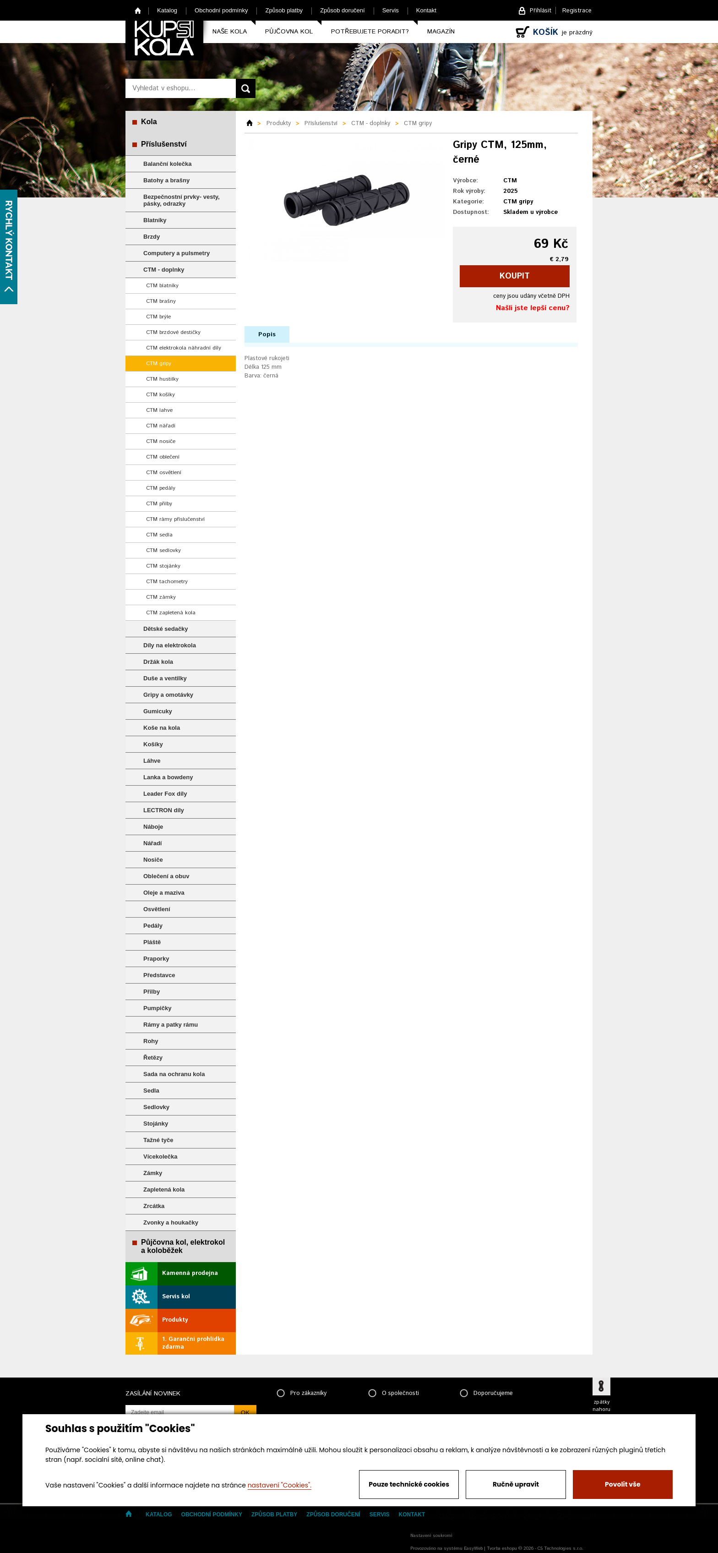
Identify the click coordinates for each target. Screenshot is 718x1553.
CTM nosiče (160, 441)
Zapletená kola (164, 1189)
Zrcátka (153, 1206)
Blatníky (155, 220)
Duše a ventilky (165, 678)
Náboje (153, 826)
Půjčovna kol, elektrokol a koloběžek (183, 1246)
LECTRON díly (163, 810)
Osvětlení (156, 909)
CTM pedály (160, 488)
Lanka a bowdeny (168, 777)
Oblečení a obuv (166, 876)
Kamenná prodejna (190, 1273)
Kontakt (426, 10)
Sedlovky (156, 1107)
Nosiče (153, 859)
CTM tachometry (167, 581)
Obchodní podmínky (221, 10)
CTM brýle (158, 317)
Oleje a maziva (164, 892)
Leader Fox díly (165, 793)
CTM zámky (161, 597)
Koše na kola (161, 727)
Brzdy (151, 236)
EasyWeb (473, 1548)
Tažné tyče (158, 1140)
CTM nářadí (160, 426)
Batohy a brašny (166, 180)
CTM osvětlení (163, 472)
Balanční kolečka (167, 163)
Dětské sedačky (165, 628)
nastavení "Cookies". (279, 1485)
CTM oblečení (163, 457)
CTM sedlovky (163, 550)
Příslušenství (164, 144)
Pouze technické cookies (409, 1484)
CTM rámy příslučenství (175, 519)
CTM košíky (160, 395)
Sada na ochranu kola (174, 1074)
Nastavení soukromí (431, 1535)
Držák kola (158, 661)
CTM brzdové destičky (173, 332)
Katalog (167, 10)
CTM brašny (161, 301)
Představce (159, 975)
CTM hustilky (162, 379)
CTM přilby (159, 504)
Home (138, 10)
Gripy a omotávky (168, 694)
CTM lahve (159, 410)
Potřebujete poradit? (370, 31)
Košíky (153, 744)
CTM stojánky (163, 566)
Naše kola (229, 31)
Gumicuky (157, 711)
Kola (149, 122)
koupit (515, 276)
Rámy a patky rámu (170, 1024)
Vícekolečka (160, 1156)
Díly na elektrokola (169, 645)
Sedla (151, 1090)
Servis (390, 10)
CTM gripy (158, 363)
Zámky (152, 1173)
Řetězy (153, 1057)
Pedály (153, 925)
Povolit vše (622, 1484)
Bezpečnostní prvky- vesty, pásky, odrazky (181, 200)
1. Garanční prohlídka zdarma (193, 1343)
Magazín (441, 31)
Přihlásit (540, 10)
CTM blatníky (162, 286)
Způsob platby (284, 10)
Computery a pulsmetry (176, 253)
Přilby (151, 991)
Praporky (156, 958)
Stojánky (155, 1123)
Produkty (175, 1320)
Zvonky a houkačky (170, 1222)
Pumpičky (157, 1008)
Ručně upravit (516, 1484)
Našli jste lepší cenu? (533, 308)
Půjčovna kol (289, 31)
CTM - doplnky (164, 269)
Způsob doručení (342, 10)
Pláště (152, 942)
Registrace (577, 10)
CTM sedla (159, 535)
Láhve (152, 760)
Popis (267, 334)
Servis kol (176, 1296)
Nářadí (152, 843)
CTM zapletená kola (171, 613)
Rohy (150, 1041)
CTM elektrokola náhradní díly (183, 348)
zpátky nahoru (601, 1406)
